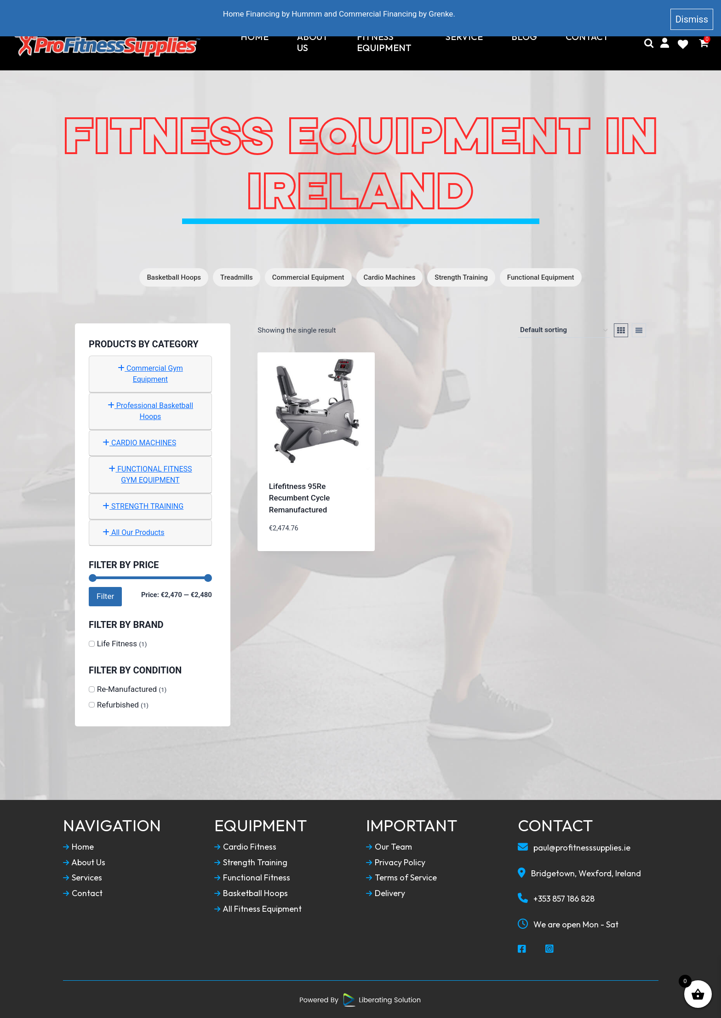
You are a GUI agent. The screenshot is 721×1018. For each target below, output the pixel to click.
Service (464, 36)
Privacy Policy (395, 862)
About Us (312, 42)
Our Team (389, 846)
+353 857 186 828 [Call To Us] (556, 898)
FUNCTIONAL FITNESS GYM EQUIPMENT (150, 474)
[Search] (648, 43)
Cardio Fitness (245, 846)
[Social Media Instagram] (550, 949)
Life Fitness (117, 643)
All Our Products (134, 532)
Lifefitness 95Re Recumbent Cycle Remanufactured (299, 497)
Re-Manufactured (127, 688)
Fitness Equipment (384, 42)
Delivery (385, 893)
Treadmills (236, 277)
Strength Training (461, 277)
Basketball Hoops (174, 277)
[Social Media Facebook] (522, 949)
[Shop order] (564, 330)
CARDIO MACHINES (139, 442)
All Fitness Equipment (258, 908)
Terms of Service (401, 878)
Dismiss (691, 15)
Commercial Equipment (308, 277)
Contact (587, 36)
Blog (524, 36)
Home (254, 36)
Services (82, 878)
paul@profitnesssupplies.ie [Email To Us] (574, 846)
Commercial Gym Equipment (150, 373)
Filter (105, 595)
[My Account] (664, 43)
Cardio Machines (390, 277)
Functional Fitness (252, 878)
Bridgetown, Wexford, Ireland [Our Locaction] (579, 872)
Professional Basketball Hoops (150, 410)
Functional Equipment (540, 277)
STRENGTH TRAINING (143, 505)
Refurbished (118, 704)
